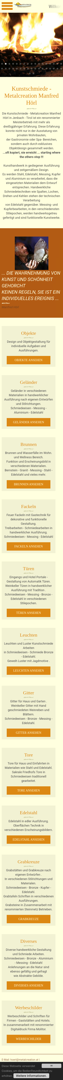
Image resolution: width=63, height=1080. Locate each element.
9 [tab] (31, 64)
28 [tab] (39, 68)
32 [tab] (53, 68)
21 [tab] (13, 68)
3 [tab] (9, 64)
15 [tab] (53, 64)
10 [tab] (35, 64)
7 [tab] (24, 64)
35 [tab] (29, 73)
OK (51, 1066)
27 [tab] (35, 68)
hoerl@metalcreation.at (24, 1059)
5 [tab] (16, 64)
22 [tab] (16, 68)
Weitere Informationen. (31, 1075)
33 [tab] (57, 68)
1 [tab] (2, 64)
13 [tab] (46, 64)
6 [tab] (20, 64)
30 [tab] (46, 68)
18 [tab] (2, 68)
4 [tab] (13, 64)
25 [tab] (28, 68)
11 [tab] (39, 64)
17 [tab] (61, 64)
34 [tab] (61, 68)
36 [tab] (33, 73)
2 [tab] (5, 64)
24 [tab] (24, 68)
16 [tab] (57, 64)
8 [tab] (28, 64)
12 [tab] (42, 64)
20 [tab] (9, 68)
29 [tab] (42, 68)
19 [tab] (5, 68)
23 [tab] (20, 68)
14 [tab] (50, 64)
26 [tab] (31, 68)
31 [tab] (50, 68)
